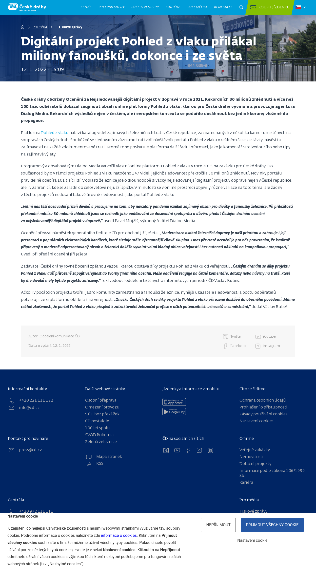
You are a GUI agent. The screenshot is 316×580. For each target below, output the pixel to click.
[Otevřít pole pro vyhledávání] (241, 7)
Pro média (197, 7)
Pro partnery (111, 7)
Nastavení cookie (252, 540)
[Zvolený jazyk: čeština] (300, 7)
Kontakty (223, 7)
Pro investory (145, 7)
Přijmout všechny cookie (272, 524)
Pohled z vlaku (55, 133)
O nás (86, 7)
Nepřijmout (218, 524)
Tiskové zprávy (70, 27)
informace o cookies (119, 535)
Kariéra (173, 7)
